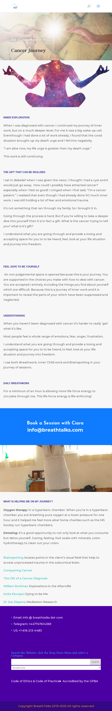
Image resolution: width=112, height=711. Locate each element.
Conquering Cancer (17, 570)
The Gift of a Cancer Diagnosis (25, 578)
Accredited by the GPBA (80, 681)
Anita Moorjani (14, 594)
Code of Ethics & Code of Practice (35, 681)
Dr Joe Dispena (14, 602)
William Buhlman (15, 586)
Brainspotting (13, 557)
